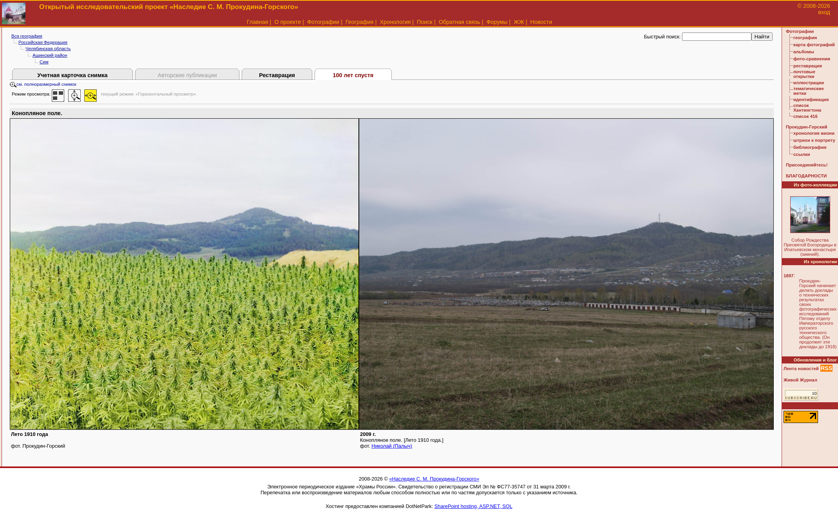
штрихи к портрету (814, 140)
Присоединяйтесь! (807, 165)
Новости (541, 22)
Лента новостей (801, 368)
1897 (789, 275)
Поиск (425, 22)
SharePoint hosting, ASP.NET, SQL (473, 506)
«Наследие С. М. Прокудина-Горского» (434, 479)
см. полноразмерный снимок (43, 84)
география (805, 37)
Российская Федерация (42, 42)
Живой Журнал (800, 380)
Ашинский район (50, 55)
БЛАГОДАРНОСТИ (806, 176)
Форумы (496, 22)
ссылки (801, 154)
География (360, 22)
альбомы (803, 51)
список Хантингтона (807, 107)
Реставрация (277, 75)
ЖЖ (519, 22)
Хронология (395, 22)
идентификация (811, 99)
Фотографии (323, 22)
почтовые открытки (804, 74)
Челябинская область (48, 48)
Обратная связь (459, 22)
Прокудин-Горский (806, 127)
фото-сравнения (811, 58)
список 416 (805, 116)
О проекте (287, 22)
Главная (257, 22)
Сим (44, 62)
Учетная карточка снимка (72, 75)
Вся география (26, 36)
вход (824, 12)
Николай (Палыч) (391, 446)
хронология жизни (813, 133)
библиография (810, 147)
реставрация (807, 65)
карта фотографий (814, 44)
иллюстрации (808, 82)
